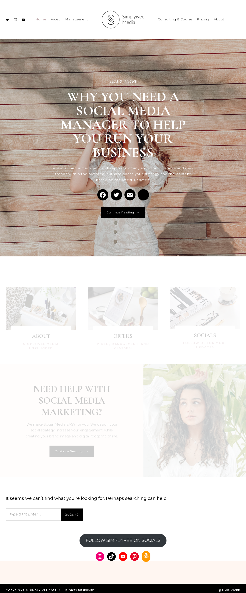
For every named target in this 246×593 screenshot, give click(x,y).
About (219, 17)
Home (41, 17)
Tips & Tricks (123, 76)
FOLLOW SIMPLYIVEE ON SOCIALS (123, 536)
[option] (123, 152)
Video (56, 17)
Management (76, 17)
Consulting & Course (175, 17)
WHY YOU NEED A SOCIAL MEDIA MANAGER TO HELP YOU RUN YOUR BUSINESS (123, 128)
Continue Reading (123, 225)
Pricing (203, 17)
